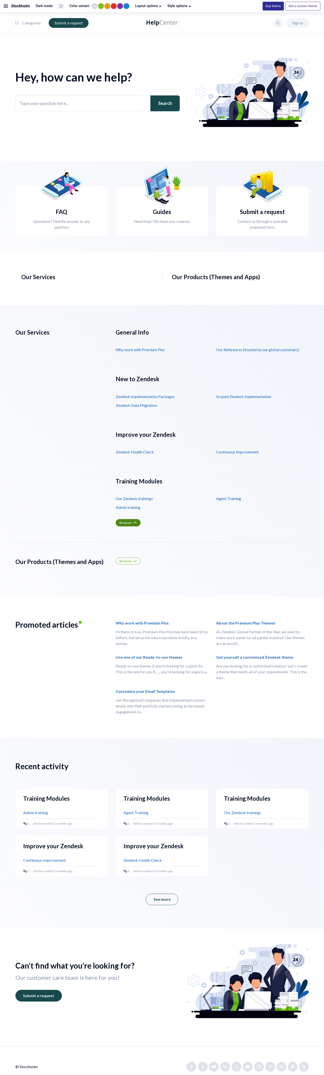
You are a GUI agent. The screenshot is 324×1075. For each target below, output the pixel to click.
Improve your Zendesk (53, 846)
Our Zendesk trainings (134, 498)
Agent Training (228, 498)
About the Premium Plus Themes (245, 623)
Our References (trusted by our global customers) (257, 349)
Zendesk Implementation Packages (145, 396)
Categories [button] (28, 22)
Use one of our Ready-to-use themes (149, 657)
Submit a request (69, 22)
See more (166, 901)
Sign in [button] (297, 22)
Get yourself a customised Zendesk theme (254, 657)
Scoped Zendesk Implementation (243, 396)
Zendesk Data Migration (136, 405)
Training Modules (46, 798)
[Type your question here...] (97, 103)
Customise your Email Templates (145, 691)
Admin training (128, 507)
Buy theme (273, 6)
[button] (278, 23)
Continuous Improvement (237, 452)
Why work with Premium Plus (140, 349)
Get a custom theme (303, 6)
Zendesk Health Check (135, 452)
